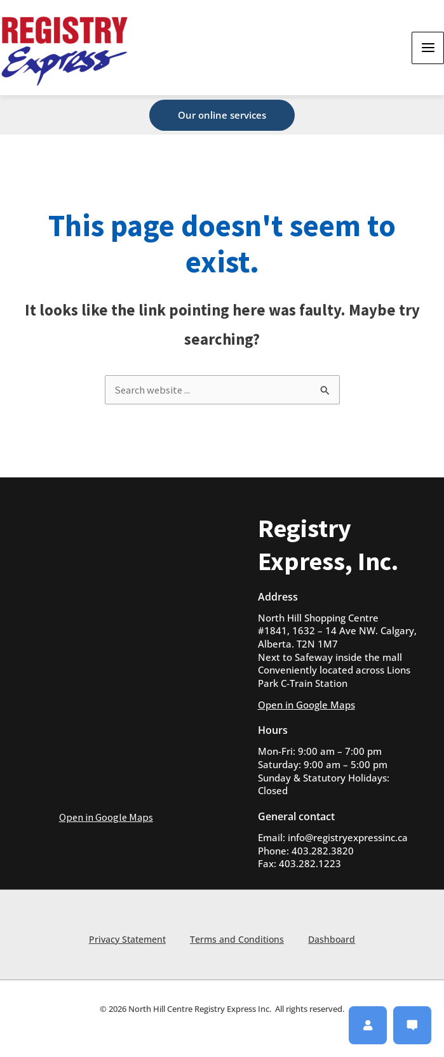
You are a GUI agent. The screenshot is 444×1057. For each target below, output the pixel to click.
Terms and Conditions (237, 939)
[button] (222, 115)
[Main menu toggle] (428, 48)
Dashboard (332, 939)
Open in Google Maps (106, 817)
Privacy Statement (126, 939)
